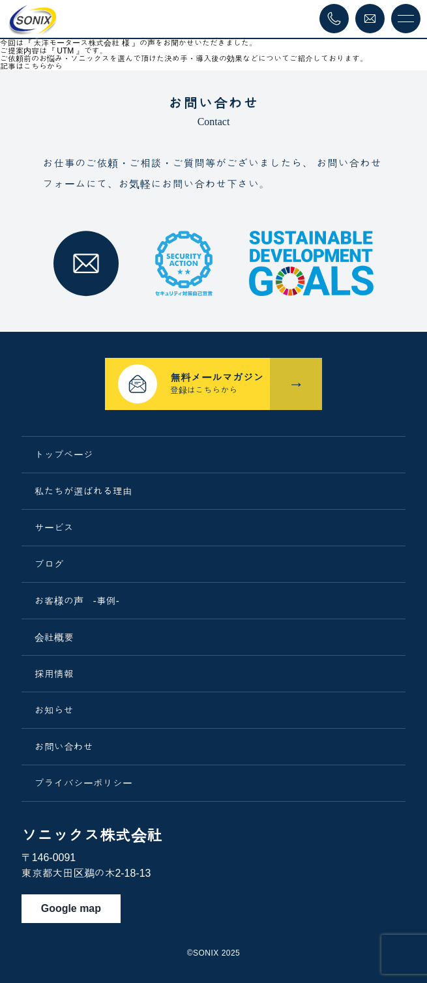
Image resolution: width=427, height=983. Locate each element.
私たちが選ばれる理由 (83, 491)
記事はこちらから (31, 66)
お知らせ (54, 710)
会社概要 (54, 637)
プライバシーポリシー (83, 783)
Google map (71, 908)
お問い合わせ (64, 746)
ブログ (49, 564)
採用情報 (54, 673)
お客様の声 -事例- (77, 600)
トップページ (64, 454)
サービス (54, 527)
